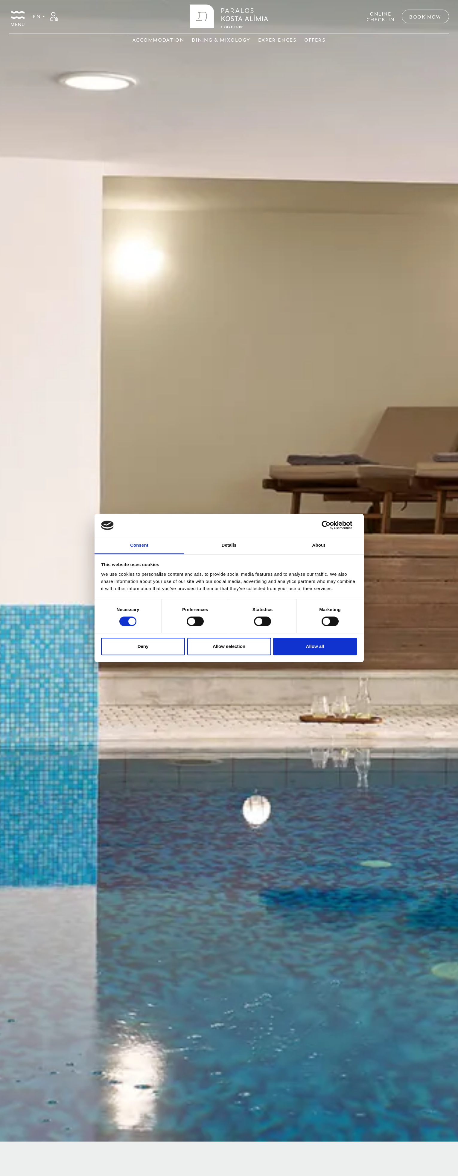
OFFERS (315, 39)
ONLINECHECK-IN (380, 16)
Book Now (425, 16)
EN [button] (37, 16)
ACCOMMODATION (158, 39)
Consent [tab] (139, 545)
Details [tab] (229, 545)
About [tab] (318, 545)
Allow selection (229, 646)
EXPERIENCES (277, 39)
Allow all (315, 646)
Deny (143, 646)
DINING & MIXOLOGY (221, 39)
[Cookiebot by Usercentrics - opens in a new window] (331, 525)
